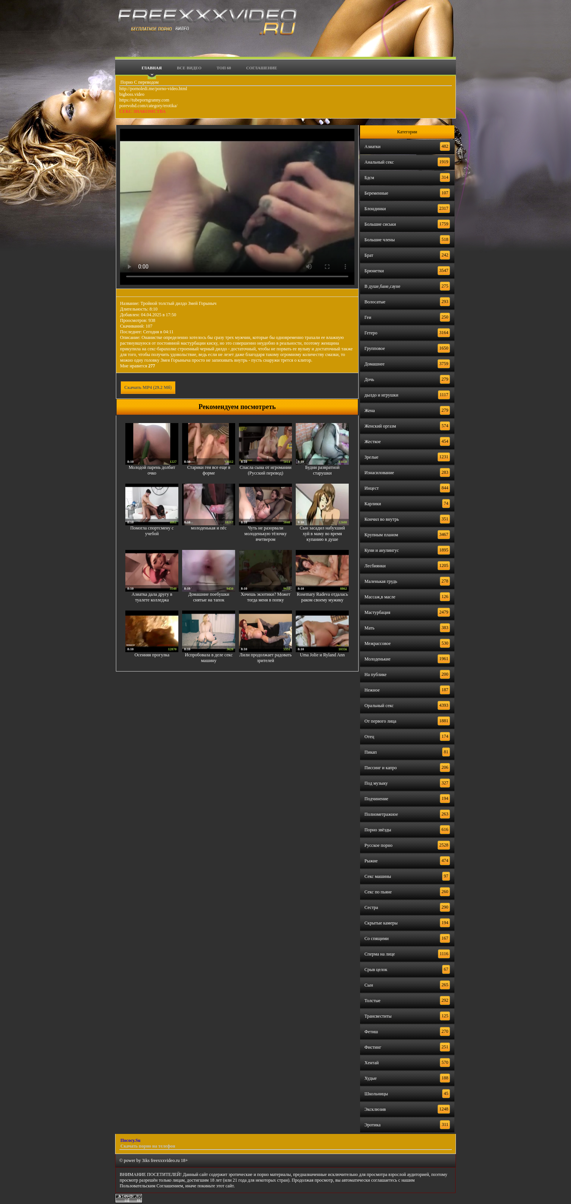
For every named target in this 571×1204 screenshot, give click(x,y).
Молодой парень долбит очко (152, 470)
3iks (146, 1160)
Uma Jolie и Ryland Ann (322, 654)
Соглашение (261, 68)
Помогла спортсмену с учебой (152, 530)
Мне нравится (137, 366)
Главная (152, 68)
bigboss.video (131, 94)
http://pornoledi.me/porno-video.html (153, 88)
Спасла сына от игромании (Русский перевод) (266, 470)
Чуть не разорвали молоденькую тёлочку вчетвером (265, 533)
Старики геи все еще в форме (208, 470)
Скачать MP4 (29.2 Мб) (148, 387)
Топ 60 (224, 68)
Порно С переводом (139, 82)
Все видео (189, 68)
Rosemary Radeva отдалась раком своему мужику (322, 597)
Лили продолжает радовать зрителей (265, 657)
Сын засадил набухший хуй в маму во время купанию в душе (322, 533)
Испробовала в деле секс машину (208, 657)
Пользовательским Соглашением (151, 1185)
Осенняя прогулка (151, 654)
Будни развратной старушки (322, 470)
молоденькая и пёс (208, 528)
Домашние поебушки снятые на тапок (208, 597)
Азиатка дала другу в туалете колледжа (152, 597)
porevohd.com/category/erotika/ (148, 105)
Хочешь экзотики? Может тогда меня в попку (265, 597)
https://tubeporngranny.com (144, 100)
